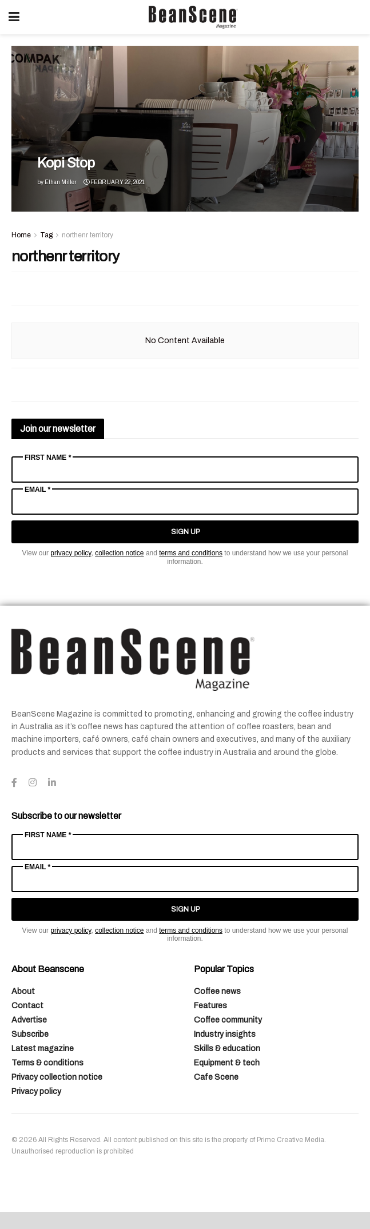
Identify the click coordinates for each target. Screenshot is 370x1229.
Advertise (29, 1020)
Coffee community (228, 1020)
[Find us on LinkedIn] (52, 783)
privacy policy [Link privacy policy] (70, 553)
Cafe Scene (216, 1077)
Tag (46, 235)
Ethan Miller (61, 182)
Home (21, 235)
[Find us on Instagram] (33, 783)
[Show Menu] (14, 17)
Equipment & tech (227, 1063)
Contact (27, 1005)
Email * (37, 490)
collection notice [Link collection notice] (119, 553)
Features (210, 1005)
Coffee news (217, 991)
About (23, 991)
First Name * (48, 458)
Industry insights (225, 1034)
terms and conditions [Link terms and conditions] (190, 553)
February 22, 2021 (114, 182)
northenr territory (87, 235)
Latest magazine (42, 1048)
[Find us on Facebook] (14, 783)
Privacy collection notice (56, 1077)
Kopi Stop (66, 163)
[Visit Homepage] (193, 17)
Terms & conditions (47, 1063)
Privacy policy (36, 1091)
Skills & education (227, 1048)
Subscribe (30, 1034)
